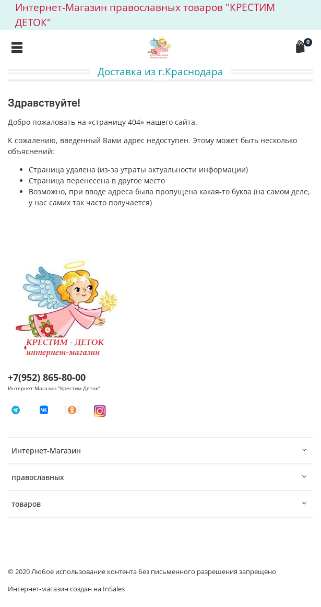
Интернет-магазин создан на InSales (66, 589)
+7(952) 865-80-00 (47, 377)
